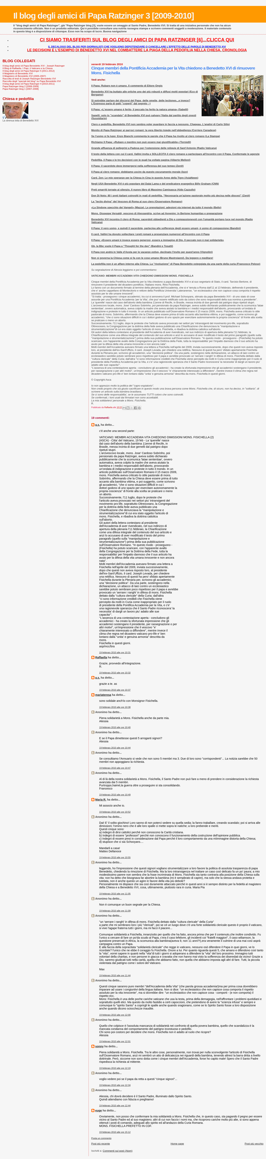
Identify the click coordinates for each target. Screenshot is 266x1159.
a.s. (97, 424)
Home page (177, 1143)
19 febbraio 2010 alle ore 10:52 (115, 812)
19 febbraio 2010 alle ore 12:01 (115, 1041)
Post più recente (100, 1143)
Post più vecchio (254, 1143)
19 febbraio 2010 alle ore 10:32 (115, 672)
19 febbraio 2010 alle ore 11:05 (115, 893)
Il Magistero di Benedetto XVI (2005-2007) (24, 76)
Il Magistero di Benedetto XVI (18, 73)
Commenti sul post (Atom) (118, 1150)
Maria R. (100, 799)
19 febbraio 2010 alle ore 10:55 (115, 857)
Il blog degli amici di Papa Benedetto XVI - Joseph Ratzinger (34, 65)
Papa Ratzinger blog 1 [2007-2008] (21, 89)
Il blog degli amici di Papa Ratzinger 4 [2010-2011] (28, 83)
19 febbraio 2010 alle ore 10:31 (115, 652)
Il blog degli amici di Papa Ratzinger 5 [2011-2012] (28, 71)
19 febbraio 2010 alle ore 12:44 (115, 1105)
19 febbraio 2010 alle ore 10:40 (115, 727)
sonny (99, 1046)
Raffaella (101, 657)
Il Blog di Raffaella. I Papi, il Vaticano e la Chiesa (27, 68)
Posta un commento (101, 1138)
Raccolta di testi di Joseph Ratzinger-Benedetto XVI (29, 78)
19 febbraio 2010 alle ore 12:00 (115, 1015)
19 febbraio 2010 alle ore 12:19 (115, 1068)
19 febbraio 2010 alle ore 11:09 (115, 910)
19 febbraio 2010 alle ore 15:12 (115, 1132)
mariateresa (103, 694)
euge (98, 1110)
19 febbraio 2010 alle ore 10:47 (115, 768)
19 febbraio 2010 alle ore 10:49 (115, 794)
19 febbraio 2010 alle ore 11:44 (115, 975)
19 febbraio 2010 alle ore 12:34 (115, 1085)
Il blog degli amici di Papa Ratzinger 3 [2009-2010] (103, 15)
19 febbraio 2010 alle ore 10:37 (115, 690)
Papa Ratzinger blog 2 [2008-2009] (21, 86)
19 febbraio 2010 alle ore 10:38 (115, 707)
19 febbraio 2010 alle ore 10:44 (115, 748)
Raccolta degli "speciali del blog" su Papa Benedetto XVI (32, 81)
